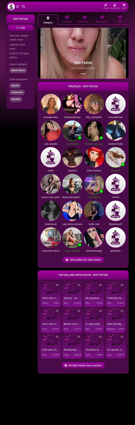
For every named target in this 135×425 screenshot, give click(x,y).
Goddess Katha (115, 144)
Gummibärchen (115, 117)
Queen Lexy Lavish (51, 197)
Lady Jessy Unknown (72, 224)
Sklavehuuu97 (115, 224)
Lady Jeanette (50, 144)
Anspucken (17, 92)
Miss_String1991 (94, 117)
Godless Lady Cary (94, 144)
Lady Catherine (72, 251)
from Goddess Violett (83, 68)
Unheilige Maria (50, 117)
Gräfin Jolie (94, 224)
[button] (17, 6)
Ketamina (72, 170)
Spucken (15, 99)
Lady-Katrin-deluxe (51, 251)
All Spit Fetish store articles (83, 365)
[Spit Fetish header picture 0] (83, 74)
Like (20, 27)
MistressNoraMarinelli (72, 197)
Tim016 (115, 197)
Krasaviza (115, 170)
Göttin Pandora (94, 170)
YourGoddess (94, 197)
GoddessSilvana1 (72, 117)
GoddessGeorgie (94, 251)
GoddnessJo (51, 224)
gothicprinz (115, 251)
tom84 (51, 170)
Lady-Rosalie (72, 144)
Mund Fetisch (18, 70)
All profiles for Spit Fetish (83, 259)
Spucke (15, 85)
